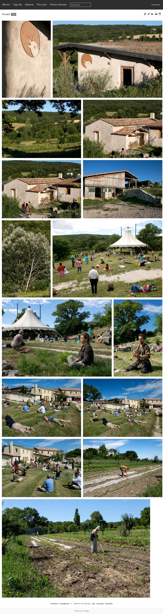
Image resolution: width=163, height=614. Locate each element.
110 (75, 603)
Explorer (29, 4)
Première (54, 603)
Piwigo (86, 611)
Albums (6, 4)
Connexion (155, 4)
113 (85, 603)
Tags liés (17, 4)
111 (78, 603)
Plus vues (42, 4)
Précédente (64, 603)
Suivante (100, 603)
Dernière (109, 603)
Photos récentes (58, 4)
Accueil (6, 14)
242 (93, 603)
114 (88, 603)
